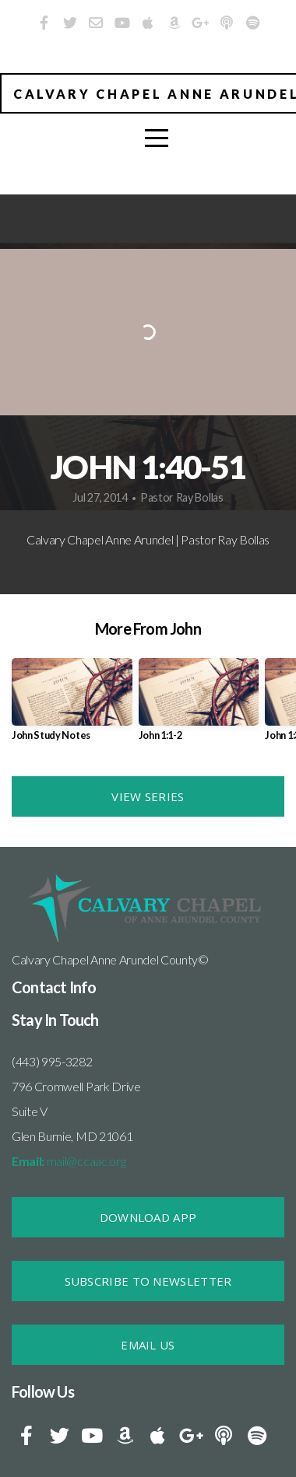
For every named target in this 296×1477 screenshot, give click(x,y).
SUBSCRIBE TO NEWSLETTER (148, 1281)
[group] (72, 705)
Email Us (147, 1345)
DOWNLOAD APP (148, 1217)
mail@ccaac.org (68, 1160)
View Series (147, 796)
